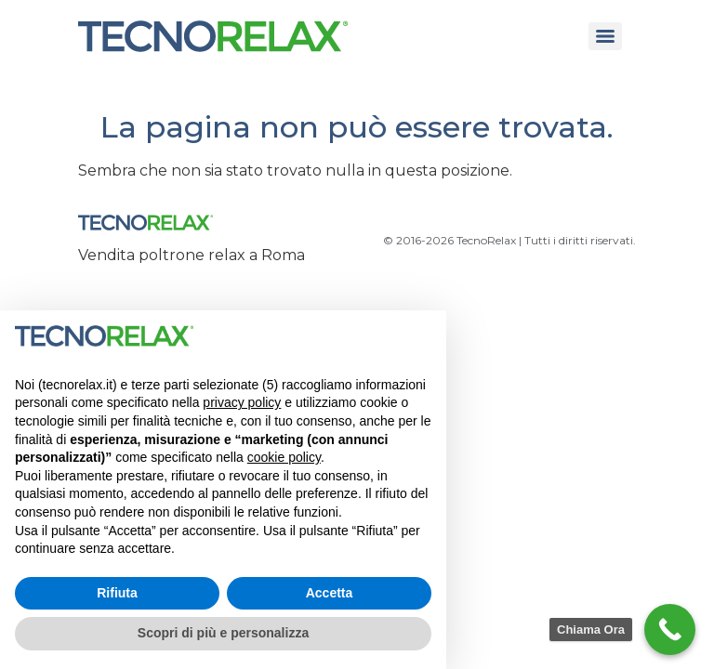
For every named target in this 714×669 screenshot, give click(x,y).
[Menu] (605, 36)
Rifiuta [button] (117, 592)
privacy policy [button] (242, 402)
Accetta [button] (329, 592)
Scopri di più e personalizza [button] (223, 632)
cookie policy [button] (284, 457)
